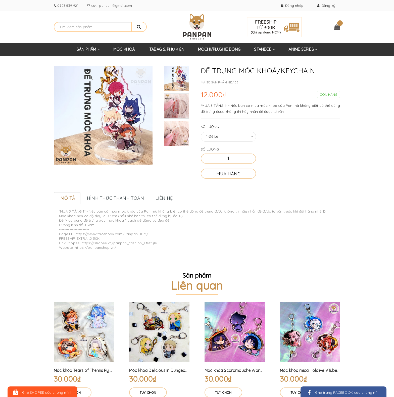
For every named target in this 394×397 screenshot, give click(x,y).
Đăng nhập (292, 6)
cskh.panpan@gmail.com (111, 6)
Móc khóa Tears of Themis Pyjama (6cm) (92, 370)
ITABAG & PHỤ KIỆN (166, 49)
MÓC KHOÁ (124, 49)
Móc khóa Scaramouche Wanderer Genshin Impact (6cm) (259, 370)
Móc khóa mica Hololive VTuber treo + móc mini (324, 370)
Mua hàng (228, 174)
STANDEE (264, 51)
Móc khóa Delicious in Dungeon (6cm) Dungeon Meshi (179, 370)
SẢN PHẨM (88, 51)
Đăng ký (326, 6)
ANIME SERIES (302, 51)
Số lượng (210, 126)
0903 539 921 (67, 6)
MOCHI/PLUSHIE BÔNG (219, 49)
